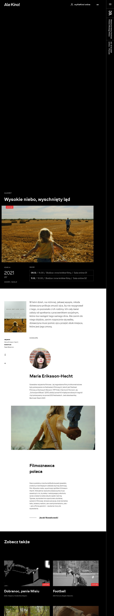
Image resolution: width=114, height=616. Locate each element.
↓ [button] (5, 354)
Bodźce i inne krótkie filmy (58, 272)
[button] (5, 363)
